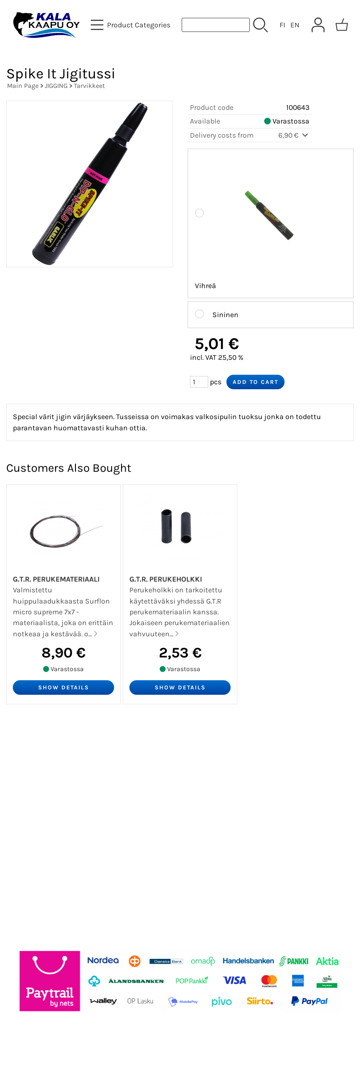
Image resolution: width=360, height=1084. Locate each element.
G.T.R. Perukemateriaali (56, 579)
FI (282, 25)
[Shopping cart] (341, 25)
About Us (28, 783)
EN (294, 25)
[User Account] (318, 25)
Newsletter (31, 764)
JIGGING (56, 86)
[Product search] (216, 25)
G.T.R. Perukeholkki (165, 579)
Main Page (23, 86)
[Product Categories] (131, 25)
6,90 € (293, 135)
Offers (22, 744)
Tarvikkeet (89, 86)
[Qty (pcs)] (199, 382)
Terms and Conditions (54, 823)
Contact (26, 803)
